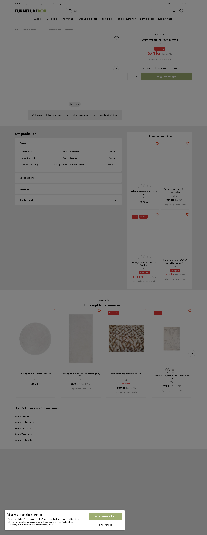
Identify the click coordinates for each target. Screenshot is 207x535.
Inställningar (105, 524)
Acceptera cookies (105, 516)
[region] (65, 520)
